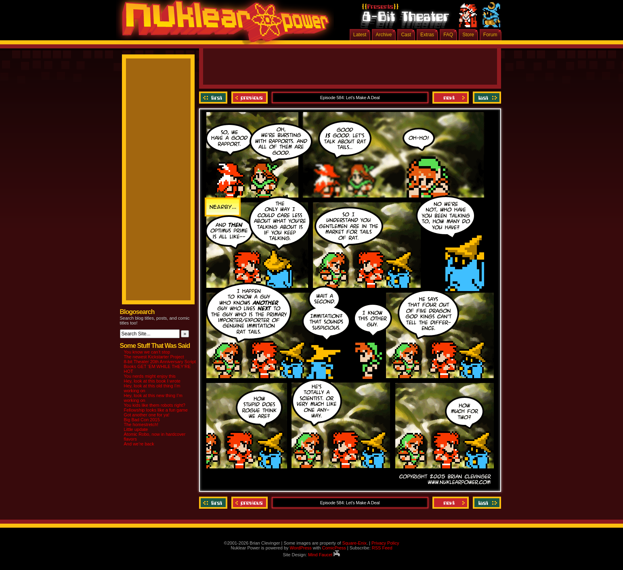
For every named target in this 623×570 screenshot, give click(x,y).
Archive (383, 34)
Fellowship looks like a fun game (156, 410)
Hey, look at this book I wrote (152, 381)
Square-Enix (354, 543)
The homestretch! (141, 424)
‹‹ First (214, 97)
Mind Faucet (324, 554)
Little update (136, 429)
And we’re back (139, 443)
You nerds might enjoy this (150, 376)
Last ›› (486, 97)
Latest (360, 34)
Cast (406, 34)
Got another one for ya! (147, 414)
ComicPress (334, 547)
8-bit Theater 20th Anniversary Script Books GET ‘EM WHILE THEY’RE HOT (160, 366)
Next (450, 97)
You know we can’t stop (147, 351)
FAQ (448, 34)
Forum (490, 34)
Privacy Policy (385, 543)
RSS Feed (382, 547)
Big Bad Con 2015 (142, 419)
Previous (249, 97)
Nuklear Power (223, 24)
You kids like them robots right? (154, 405)
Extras (427, 34)
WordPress (301, 547)
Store (468, 34)
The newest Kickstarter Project (154, 356)
